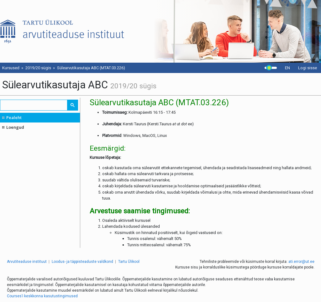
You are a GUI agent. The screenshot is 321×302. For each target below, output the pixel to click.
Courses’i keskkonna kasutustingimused (42, 296)
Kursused (10, 67)
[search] (34, 105)
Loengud (15, 127)
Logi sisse (307, 67)
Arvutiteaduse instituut (27, 261)
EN (287, 67)
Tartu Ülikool (128, 261)
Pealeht (14, 117)
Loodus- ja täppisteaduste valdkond (82, 261)
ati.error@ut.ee (301, 261)
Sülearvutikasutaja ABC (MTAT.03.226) (91, 67)
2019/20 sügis (38, 67)
